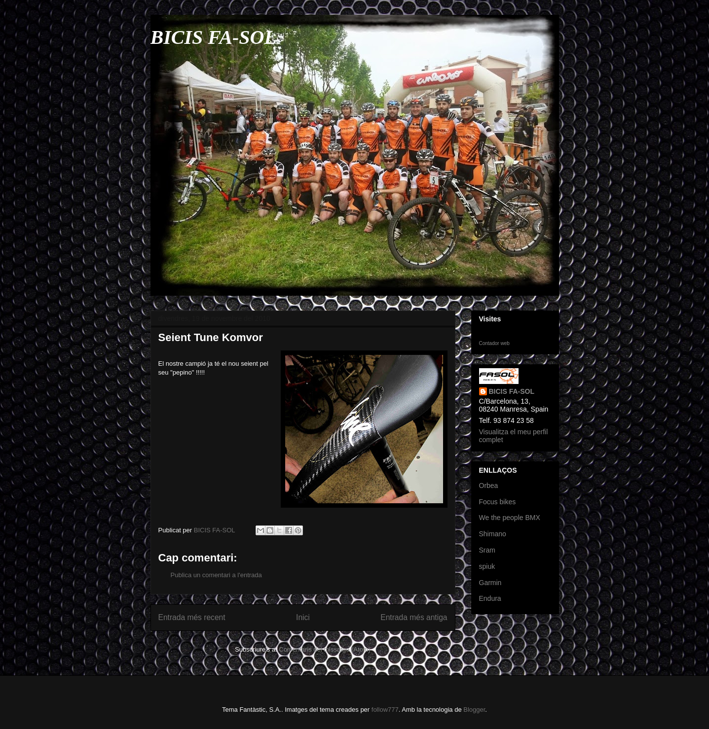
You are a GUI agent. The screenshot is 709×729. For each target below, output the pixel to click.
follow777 (385, 709)
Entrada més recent (191, 617)
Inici (303, 617)
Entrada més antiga (413, 617)
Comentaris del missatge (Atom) (325, 649)
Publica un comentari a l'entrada (216, 575)
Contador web (494, 343)
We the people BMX (509, 517)
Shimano (492, 534)
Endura (490, 598)
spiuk (487, 566)
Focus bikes (497, 502)
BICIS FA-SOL (213, 37)
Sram (487, 550)
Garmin (490, 583)
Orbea (488, 485)
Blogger (474, 709)
